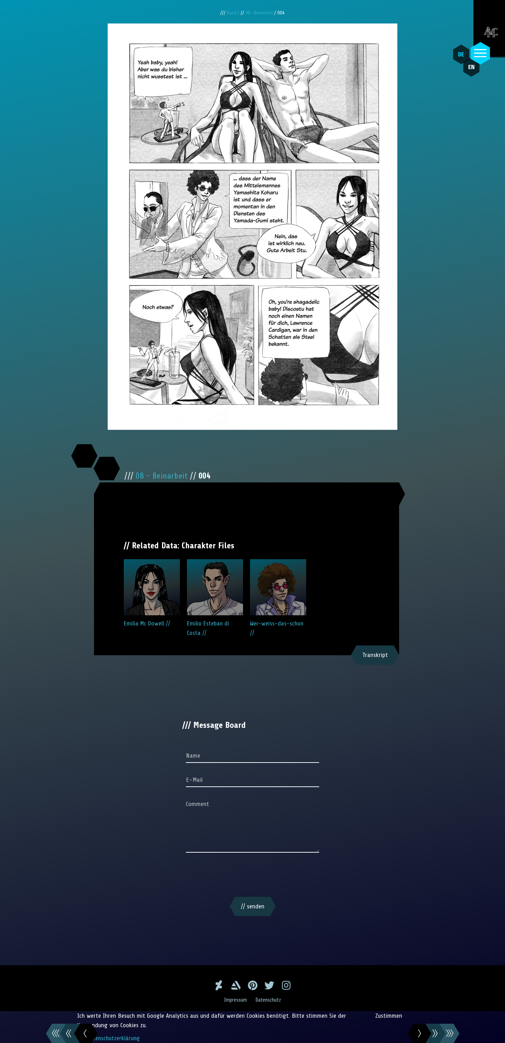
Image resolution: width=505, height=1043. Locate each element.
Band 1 (232, 12)
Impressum (235, 1000)
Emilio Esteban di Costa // (215, 597)
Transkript (375, 654)
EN (468, 70)
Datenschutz (269, 1000)
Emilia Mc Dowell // (152, 593)
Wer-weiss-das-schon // (278, 597)
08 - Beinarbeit (261, 12)
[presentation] (252, 876)
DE (460, 54)
